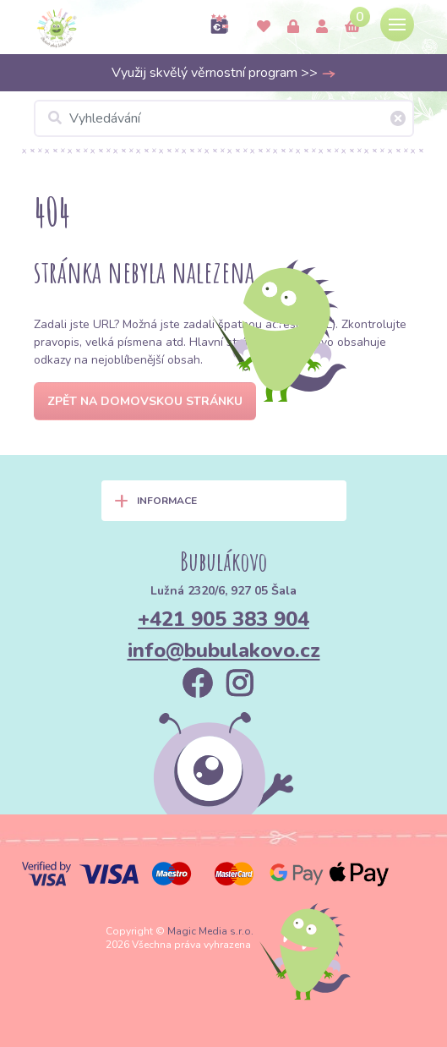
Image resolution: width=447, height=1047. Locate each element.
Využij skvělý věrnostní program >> (224, 72)
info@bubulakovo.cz (224, 650)
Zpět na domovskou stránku (145, 401)
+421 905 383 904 (223, 619)
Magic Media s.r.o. (210, 931)
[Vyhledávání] (224, 118)
